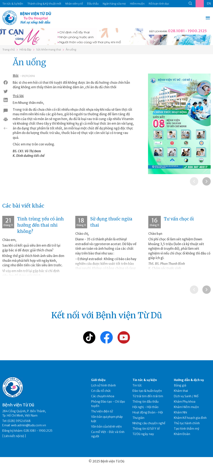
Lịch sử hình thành (103, 385)
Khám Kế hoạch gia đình (190, 418)
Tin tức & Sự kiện (12, 3)
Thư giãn (138, 418)
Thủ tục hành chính (187, 423)
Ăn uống (71, 49)
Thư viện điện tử (102, 411)
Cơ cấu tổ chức (101, 391)
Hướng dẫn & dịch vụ (189, 380)
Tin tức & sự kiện (145, 380)
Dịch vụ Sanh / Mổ (186, 396)
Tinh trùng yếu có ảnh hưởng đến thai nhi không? (40, 225)
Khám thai (181, 391)
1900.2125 (197, 30)
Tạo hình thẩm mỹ (186, 428)
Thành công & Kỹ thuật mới (44, 3)
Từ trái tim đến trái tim (148, 396)
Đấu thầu (93, 3)
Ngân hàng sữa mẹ (114, 3)
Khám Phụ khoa (184, 401)
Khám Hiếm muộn (186, 407)
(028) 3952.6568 (19, 421)
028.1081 (176, 30)
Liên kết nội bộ (14, 436)
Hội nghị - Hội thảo (146, 407)
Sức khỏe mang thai (48, 49)
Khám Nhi (180, 412)
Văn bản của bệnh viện (106, 426)
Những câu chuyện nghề (149, 423)
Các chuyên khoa (102, 396)
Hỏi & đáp (25, 49)
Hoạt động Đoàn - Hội (148, 412)
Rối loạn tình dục (159, 3)
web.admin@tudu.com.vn (28, 425)
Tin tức (137, 385)
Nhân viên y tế (74, 3)
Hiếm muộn (137, 3)
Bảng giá (180, 385)
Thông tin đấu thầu (146, 401)
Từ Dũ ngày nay (143, 434)
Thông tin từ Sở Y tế (146, 428)
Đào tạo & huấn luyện (147, 391)
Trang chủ (8, 49)
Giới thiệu (98, 380)
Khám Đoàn (182, 434)
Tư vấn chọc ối (179, 218)
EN (209, 3)
